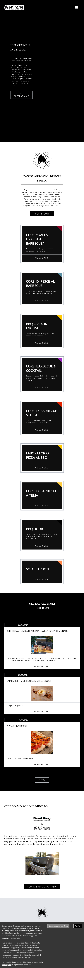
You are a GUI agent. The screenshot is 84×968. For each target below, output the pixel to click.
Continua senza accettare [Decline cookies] (58, 926)
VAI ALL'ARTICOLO (42, 666)
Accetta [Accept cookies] (77, 926)
